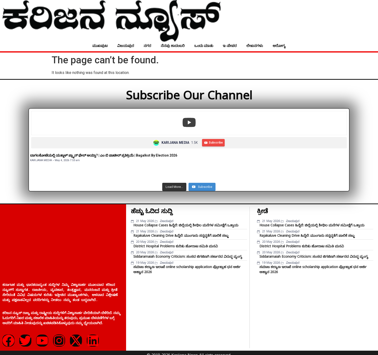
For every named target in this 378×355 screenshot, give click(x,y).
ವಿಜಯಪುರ (125, 45)
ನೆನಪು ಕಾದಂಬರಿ (173, 45)
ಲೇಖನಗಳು (254, 45)
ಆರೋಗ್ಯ (279, 45)
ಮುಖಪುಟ (100, 45)
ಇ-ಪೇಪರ (230, 45)
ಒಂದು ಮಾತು (203, 45)
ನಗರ (147, 45)
